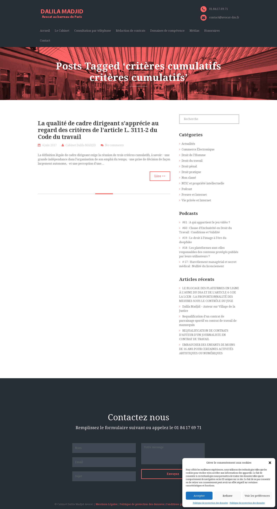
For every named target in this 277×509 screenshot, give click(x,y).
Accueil (45, 30)
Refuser (227, 495)
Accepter (199, 495)
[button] (270, 462)
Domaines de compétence (167, 30)
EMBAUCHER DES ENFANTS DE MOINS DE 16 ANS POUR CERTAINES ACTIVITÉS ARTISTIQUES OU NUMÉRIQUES (207, 349)
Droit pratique (191, 172)
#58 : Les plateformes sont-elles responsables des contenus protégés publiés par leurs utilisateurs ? (208, 252)
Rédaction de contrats (130, 30)
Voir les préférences (257, 495)
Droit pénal (189, 166)
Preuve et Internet (194, 194)
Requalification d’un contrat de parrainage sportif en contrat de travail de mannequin (208, 321)
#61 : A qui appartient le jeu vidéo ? (206, 222)
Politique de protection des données (210, 503)
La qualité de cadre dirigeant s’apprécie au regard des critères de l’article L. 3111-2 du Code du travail (98, 130)
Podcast (187, 189)
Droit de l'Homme (194, 155)
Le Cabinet (62, 30)
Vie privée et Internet (196, 200)
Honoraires (212, 30)
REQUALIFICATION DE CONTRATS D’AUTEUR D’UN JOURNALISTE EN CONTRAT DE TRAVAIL (203, 335)
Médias (194, 30)
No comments (114, 145)
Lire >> (160, 176)
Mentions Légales (106, 504)
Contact (45, 40)
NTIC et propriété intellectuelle (203, 183)
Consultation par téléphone (92, 30)
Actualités (188, 143)
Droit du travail (192, 160)
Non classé (189, 177)
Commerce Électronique (198, 149)
